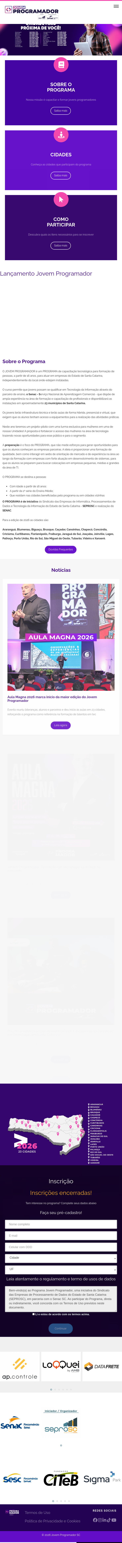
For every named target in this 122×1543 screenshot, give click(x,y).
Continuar (61, 1328)
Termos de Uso (37, 1512)
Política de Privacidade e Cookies (52, 1521)
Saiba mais (60, 110)
